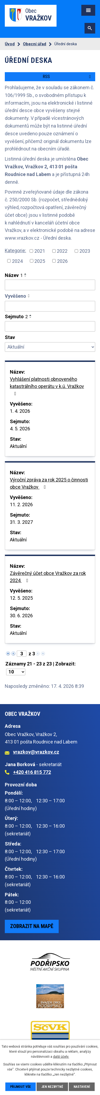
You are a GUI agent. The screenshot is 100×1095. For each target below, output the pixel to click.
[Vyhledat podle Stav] (50, 347)
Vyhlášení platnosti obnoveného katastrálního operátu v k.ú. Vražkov (47, 386)
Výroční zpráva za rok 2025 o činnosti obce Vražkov (49, 483)
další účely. (61, 1057)
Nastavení (82, 1087)
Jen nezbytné (52, 1087)
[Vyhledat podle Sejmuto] (50, 326)
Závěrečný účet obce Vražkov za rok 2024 (48, 576)
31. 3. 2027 (21, 522)
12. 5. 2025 (21, 598)
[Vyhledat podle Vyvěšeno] (50, 306)
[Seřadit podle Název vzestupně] (26, 274)
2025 (39, 261)
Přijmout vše (20, 1087)
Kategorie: (15, 250)
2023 (84, 251)
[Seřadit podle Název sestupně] (26, 276)
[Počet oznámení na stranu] (15, 672)
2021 (39, 251)
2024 (17, 261)
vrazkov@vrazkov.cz (36, 752)
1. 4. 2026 (20, 411)
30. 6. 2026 (21, 615)
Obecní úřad (34, 44)
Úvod (10, 44)
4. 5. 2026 (20, 428)
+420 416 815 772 (32, 772)
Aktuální (18, 446)
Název (14, 275)
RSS (68, 76)
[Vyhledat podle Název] (50, 285)
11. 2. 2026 (21, 504)
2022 (62, 251)
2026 (62, 261)
